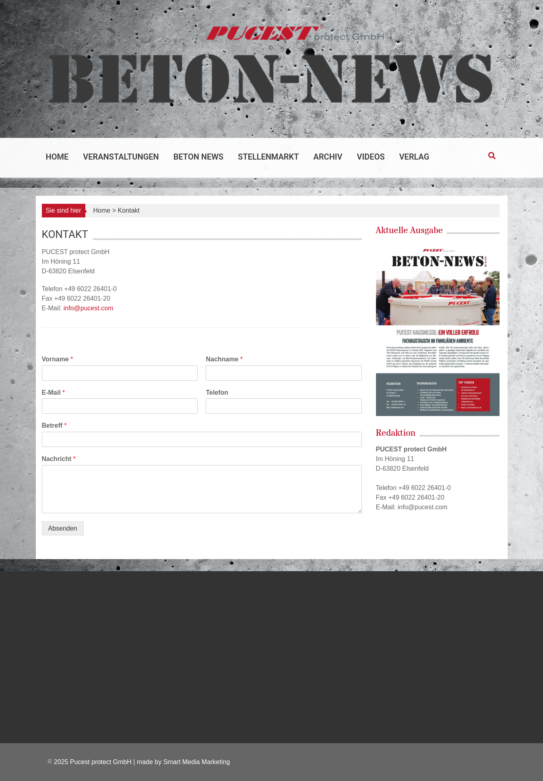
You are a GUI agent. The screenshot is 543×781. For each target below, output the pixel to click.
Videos (371, 157)
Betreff (54, 425)
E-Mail (53, 392)
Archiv (328, 157)
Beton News (198, 157)
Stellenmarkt (268, 157)
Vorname (57, 359)
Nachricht (59, 458)
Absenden (62, 528)
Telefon (217, 392)
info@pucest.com (89, 308)
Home (57, 157)
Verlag (414, 157)
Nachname (224, 359)
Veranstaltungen (121, 157)
